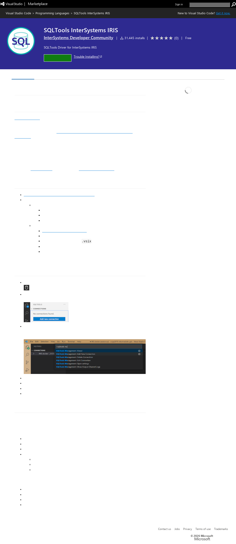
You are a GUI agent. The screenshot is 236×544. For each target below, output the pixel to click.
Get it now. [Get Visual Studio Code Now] (223, 13)
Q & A (75, 75)
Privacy (187, 529)
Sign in (179, 4)
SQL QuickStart (41, 169)
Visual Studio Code (18, 13)
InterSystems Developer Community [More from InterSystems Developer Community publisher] (78, 37)
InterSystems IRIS (27, 118)
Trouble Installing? (88, 56)
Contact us (164, 529)
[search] (209, 4)
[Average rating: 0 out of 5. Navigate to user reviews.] (163, 38)
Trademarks (221, 529)
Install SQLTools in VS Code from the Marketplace (59, 195)
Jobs (177, 529)
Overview (22, 74)
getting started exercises (96, 169)
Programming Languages (52, 13)
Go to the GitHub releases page (64, 231)
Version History (50, 75)
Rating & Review (101, 75)
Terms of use (203, 529)
